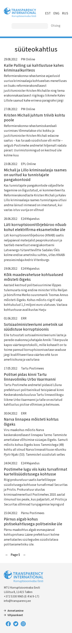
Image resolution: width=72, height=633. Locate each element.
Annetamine (15, 611)
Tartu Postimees (32, 368)
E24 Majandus (30, 219)
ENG (56, 13)
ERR (23, 318)
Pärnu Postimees (32, 513)
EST (48, 13)
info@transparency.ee (17, 601)
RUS (65, 13)
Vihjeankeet (15, 615)
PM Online (28, 59)
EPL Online (28, 164)
